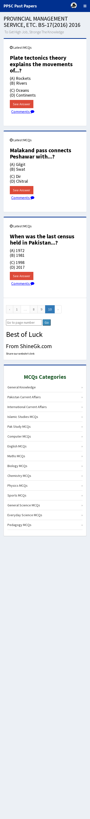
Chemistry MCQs (45, 475)
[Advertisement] (45, 586)
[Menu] (85, 6)
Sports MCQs (45, 495)
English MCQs (45, 446)
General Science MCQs (45, 505)
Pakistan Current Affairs (45, 397)
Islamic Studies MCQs (45, 416)
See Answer (21, 104)
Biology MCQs (45, 465)
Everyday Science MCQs (45, 515)
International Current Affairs (45, 406)
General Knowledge (45, 387)
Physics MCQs (45, 485)
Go (47, 322)
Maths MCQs (45, 456)
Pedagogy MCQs (45, 524)
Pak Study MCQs (45, 426)
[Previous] (9, 309)
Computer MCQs (45, 436)
